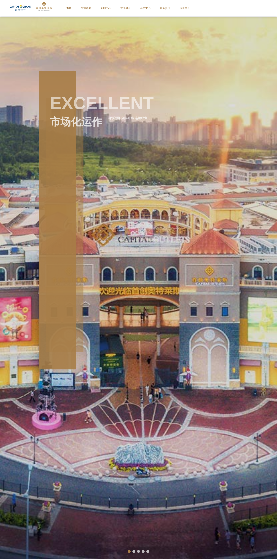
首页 (79, 8)
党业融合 (137, 8)
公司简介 (96, 8)
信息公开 (199, 8)
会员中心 (158, 8)
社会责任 (178, 8)
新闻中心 (117, 8)
